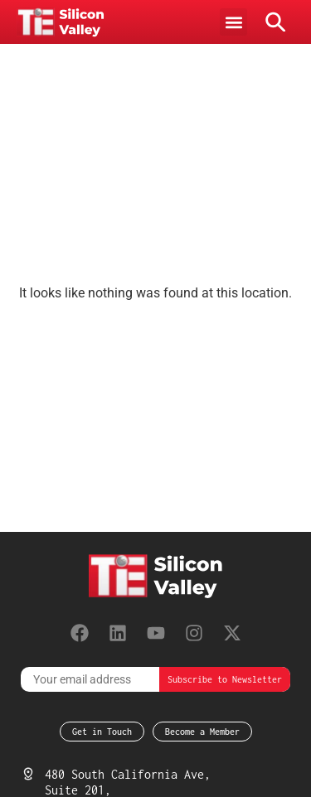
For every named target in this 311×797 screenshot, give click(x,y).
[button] (233, 22)
